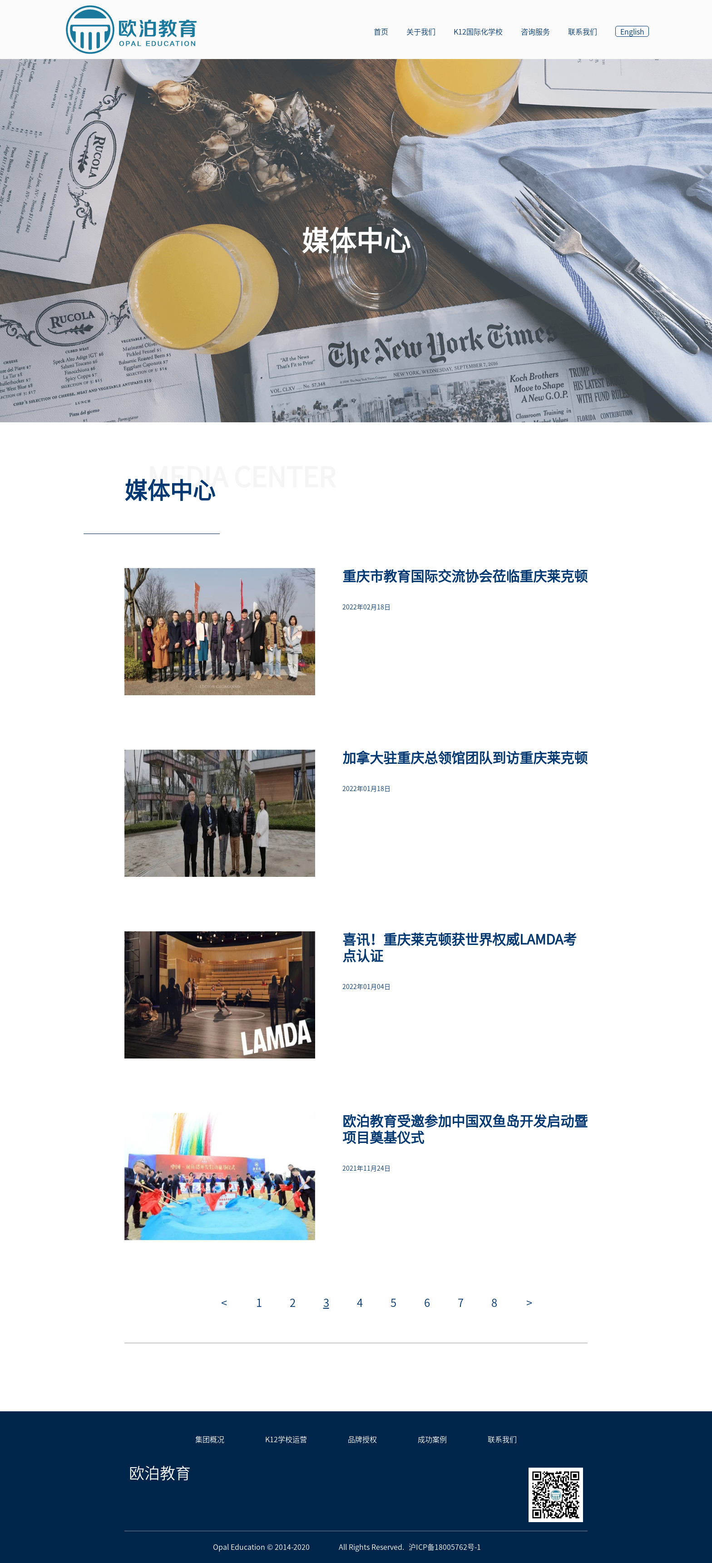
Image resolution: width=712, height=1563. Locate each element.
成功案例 (432, 1439)
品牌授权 (362, 1439)
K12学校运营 (286, 1439)
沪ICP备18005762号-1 (445, 1547)
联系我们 (502, 1439)
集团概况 (209, 1439)
